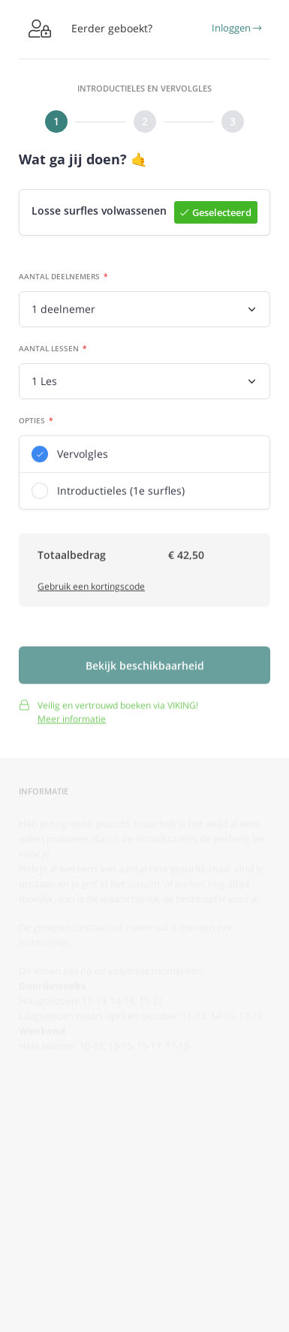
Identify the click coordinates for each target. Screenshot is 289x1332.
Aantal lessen (49, 349)
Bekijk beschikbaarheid (145, 669)
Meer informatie (72, 722)
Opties (32, 421)
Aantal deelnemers (59, 277)
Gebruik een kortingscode (91, 588)
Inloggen (236, 28)
